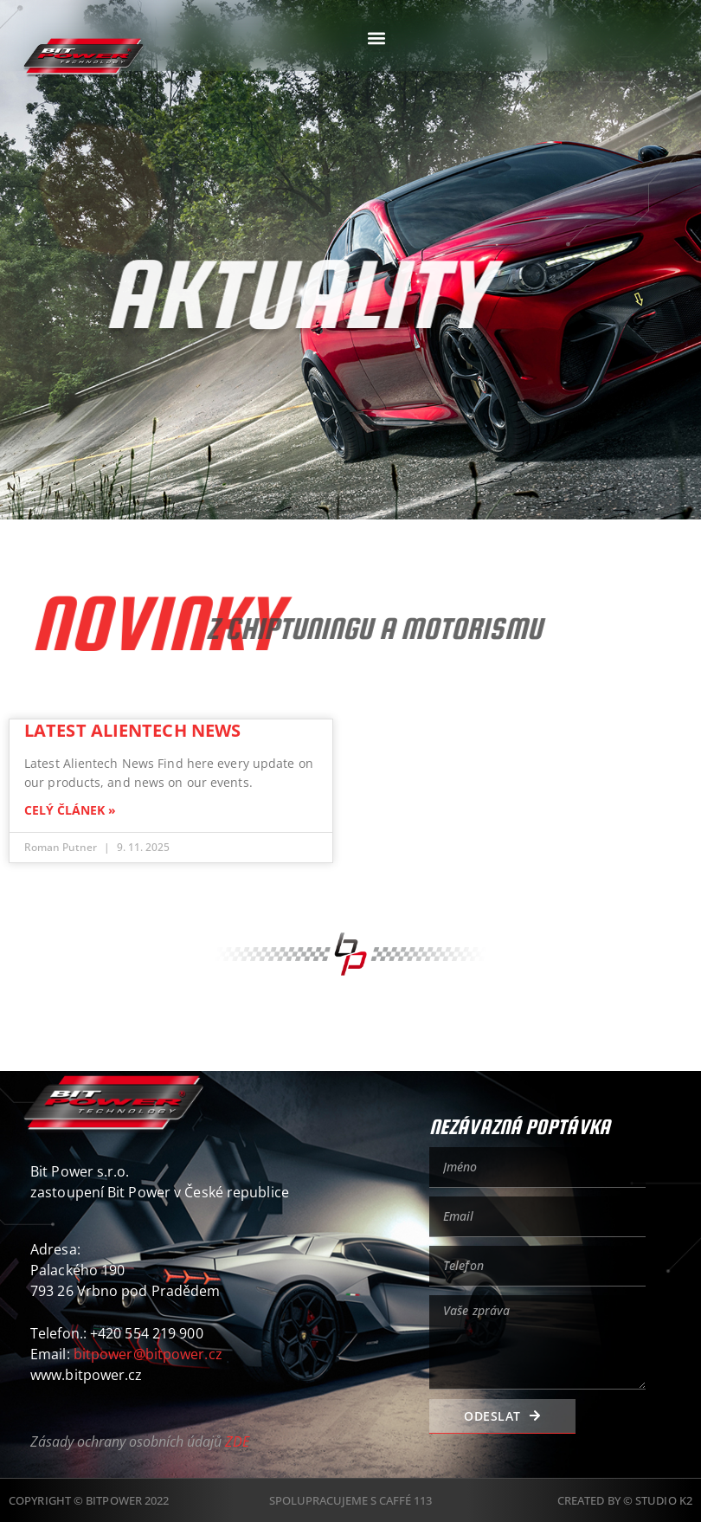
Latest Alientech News (132, 730)
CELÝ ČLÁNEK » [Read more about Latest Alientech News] (70, 810)
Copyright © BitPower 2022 (89, 1500)
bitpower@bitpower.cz (148, 1354)
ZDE (237, 1441)
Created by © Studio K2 (624, 1500)
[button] (376, 37)
